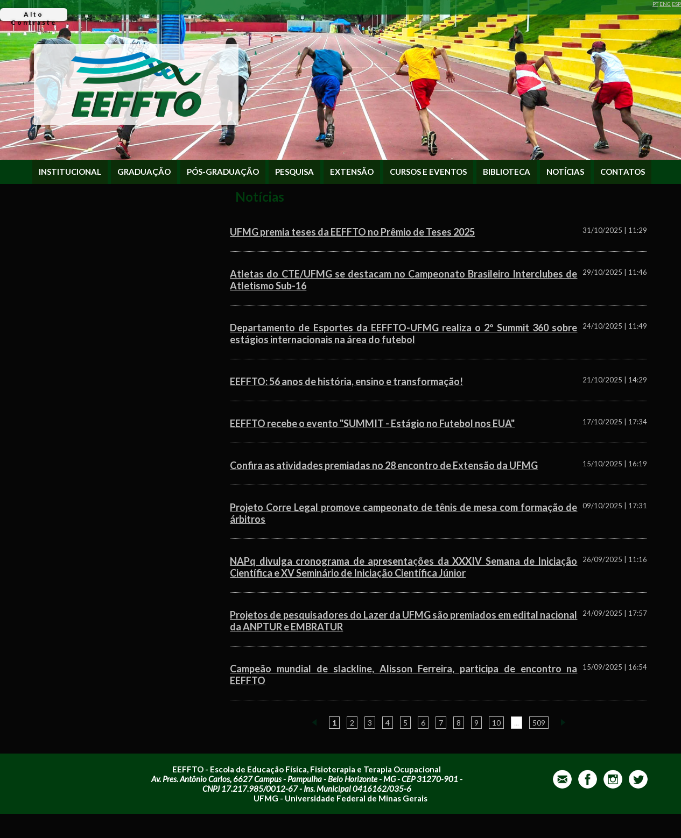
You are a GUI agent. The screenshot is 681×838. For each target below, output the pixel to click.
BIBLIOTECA (506, 172)
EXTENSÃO (352, 172)
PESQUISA (294, 172)
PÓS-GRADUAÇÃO (223, 172)
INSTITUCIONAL (70, 172)
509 (538, 722)
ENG (665, 4)
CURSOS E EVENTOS (428, 172)
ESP (676, 4)
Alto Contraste (34, 15)
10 (496, 722)
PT (655, 4)
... (516, 722)
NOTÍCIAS (565, 172)
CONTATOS (622, 172)
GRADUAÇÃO (144, 172)
